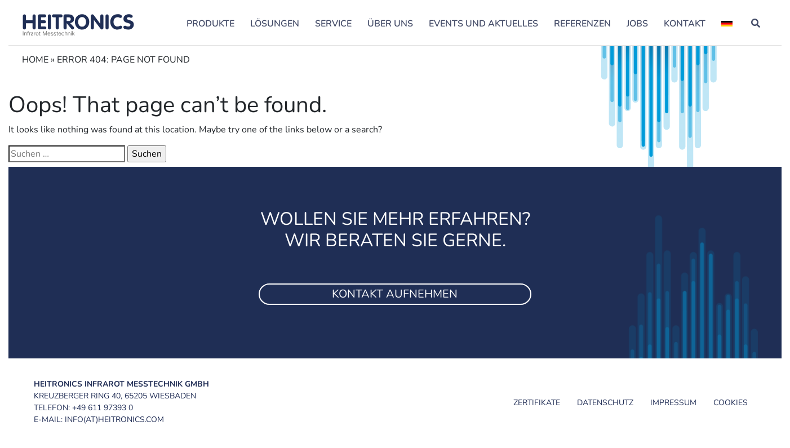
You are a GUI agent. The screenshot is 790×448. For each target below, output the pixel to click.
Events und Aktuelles (483, 23)
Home (35, 60)
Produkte (210, 23)
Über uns (390, 23)
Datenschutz (605, 402)
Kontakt (684, 23)
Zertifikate (536, 402)
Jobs (637, 23)
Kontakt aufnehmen (395, 293)
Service (333, 23)
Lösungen (274, 23)
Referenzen (582, 23)
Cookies (730, 402)
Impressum (673, 402)
